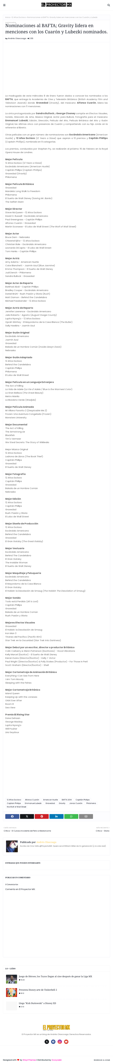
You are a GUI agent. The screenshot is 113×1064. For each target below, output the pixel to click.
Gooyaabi (57, 1060)
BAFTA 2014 (67, 799)
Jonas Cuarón (75, 803)
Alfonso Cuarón (32, 799)
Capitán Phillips (83, 799)
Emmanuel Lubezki (33, 803)
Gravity (62, 803)
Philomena (91, 803)
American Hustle (50, 799)
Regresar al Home (102, 1060)
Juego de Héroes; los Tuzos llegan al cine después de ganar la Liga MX (55, 976)
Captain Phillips (14, 803)
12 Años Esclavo (19, 17)
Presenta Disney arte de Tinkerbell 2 (38, 989)
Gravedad (50, 803)
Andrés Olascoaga (17, 38)
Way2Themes (29, 1060)
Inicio (7, 17)
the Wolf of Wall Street (16, 807)
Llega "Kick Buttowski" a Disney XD (37, 1003)
